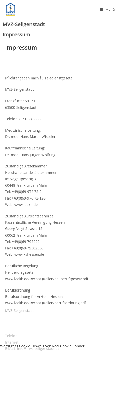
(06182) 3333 (30, 339)
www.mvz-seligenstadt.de (41, 345)
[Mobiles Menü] (107, 9)
